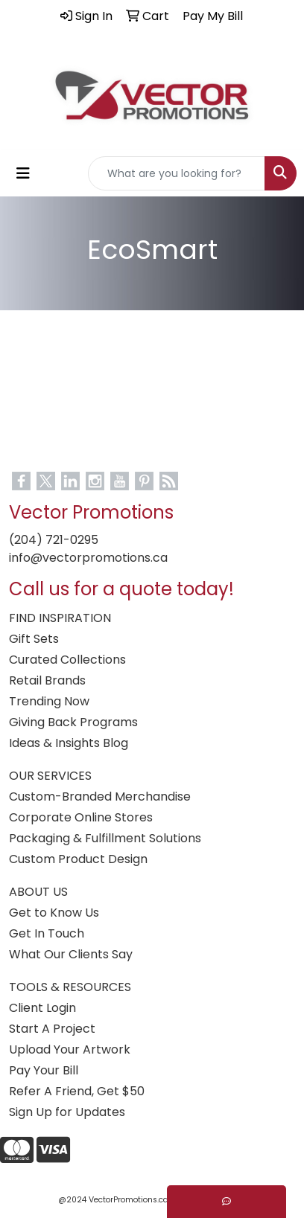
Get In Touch (46, 933)
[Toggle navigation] (23, 173)
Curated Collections (67, 659)
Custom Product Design (78, 859)
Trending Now (49, 701)
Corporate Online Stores (81, 817)
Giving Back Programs (73, 722)
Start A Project (52, 1028)
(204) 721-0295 (53, 539)
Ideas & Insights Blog (68, 742)
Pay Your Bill (43, 1070)
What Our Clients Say (71, 954)
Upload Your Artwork (69, 1049)
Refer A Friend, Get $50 (77, 1091)
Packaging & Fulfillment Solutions (105, 838)
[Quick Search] (176, 173)
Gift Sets (34, 638)
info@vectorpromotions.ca (88, 557)
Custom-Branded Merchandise (100, 796)
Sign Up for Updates (67, 1112)
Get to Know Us (54, 912)
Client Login (42, 1007)
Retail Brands (47, 680)
